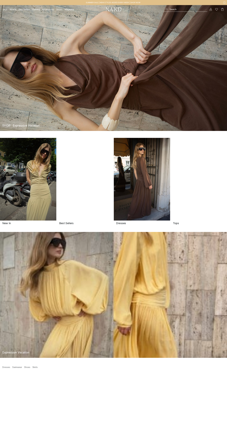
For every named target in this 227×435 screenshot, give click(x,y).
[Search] (185, 9)
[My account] (210, 9)
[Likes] (216, 9)
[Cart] (222, 9)
